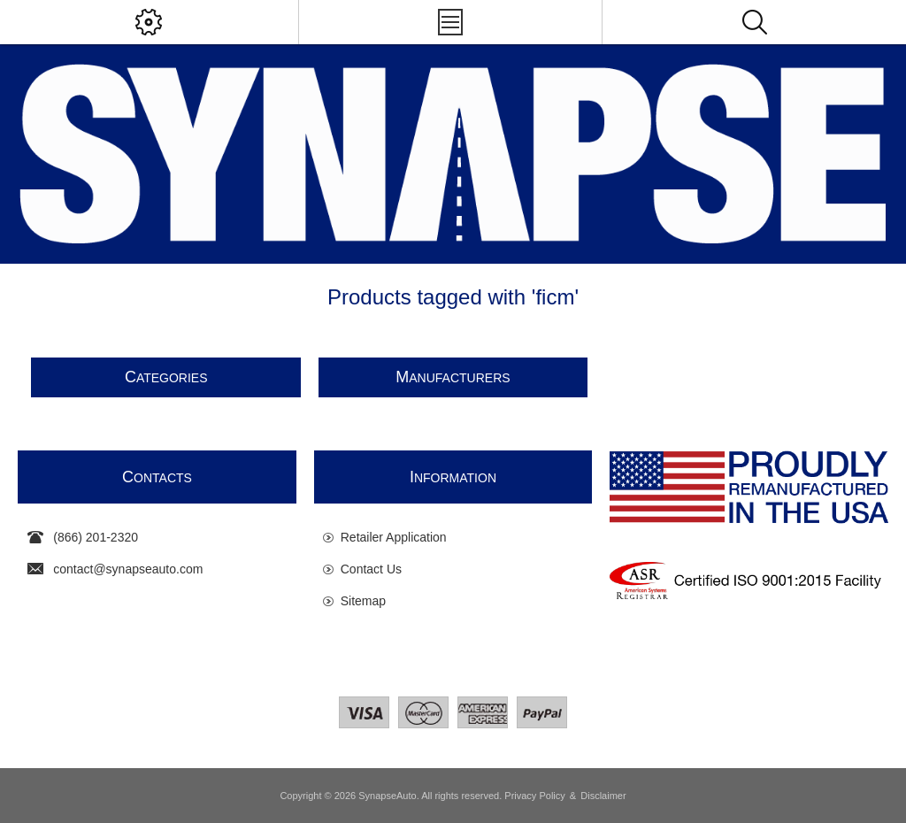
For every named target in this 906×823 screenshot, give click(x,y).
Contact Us (371, 569)
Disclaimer (603, 795)
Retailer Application (394, 537)
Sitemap (363, 601)
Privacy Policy (534, 795)
